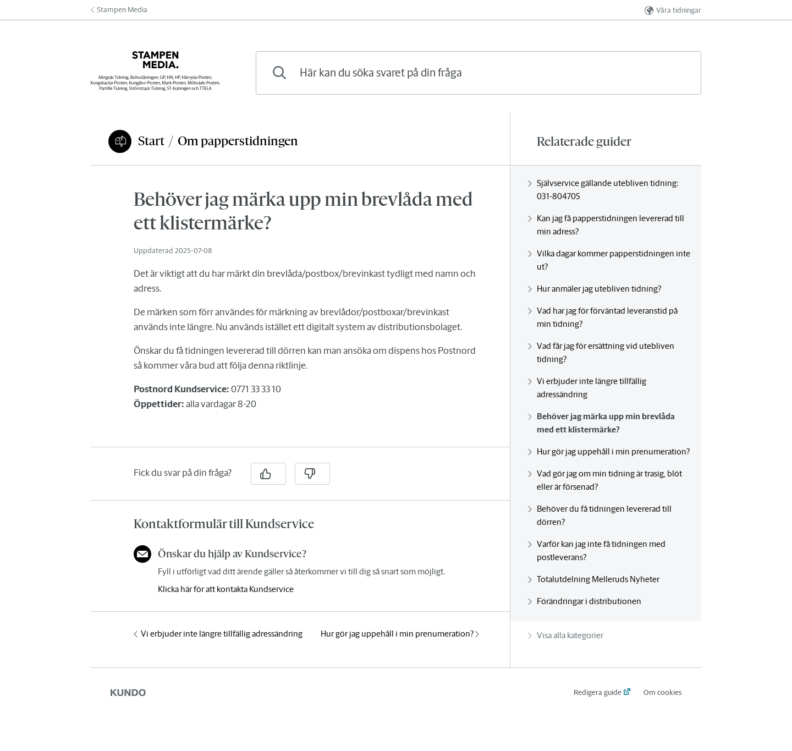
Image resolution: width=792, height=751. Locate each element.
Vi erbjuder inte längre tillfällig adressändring (218, 633)
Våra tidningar (673, 10)
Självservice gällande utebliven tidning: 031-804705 (603, 189)
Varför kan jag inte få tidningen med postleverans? (597, 550)
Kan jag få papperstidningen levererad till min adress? (606, 225)
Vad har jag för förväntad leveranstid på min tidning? (603, 317)
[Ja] (268, 474)
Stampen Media (119, 9)
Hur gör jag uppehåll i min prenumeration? (400, 633)
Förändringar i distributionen (584, 601)
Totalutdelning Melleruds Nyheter (593, 579)
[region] (300, 313)
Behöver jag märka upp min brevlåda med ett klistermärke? (601, 423)
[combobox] (478, 73)
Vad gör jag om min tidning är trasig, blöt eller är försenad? (605, 480)
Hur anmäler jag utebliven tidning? (594, 288)
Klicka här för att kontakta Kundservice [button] (226, 589)
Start (151, 141)
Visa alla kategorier (565, 635)
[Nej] (312, 474)
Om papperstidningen (238, 141)
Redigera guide (598, 692)
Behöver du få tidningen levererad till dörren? (600, 515)
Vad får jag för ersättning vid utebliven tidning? (601, 352)
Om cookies (662, 692)
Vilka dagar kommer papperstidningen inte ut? (609, 260)
